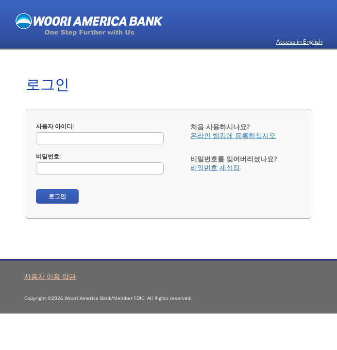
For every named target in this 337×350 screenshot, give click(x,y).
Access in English (299, 41)
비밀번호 (47, 156)
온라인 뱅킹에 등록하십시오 (233, 135)
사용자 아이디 (54, 126)
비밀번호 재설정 (215, 167)
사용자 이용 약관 (50, 276)
